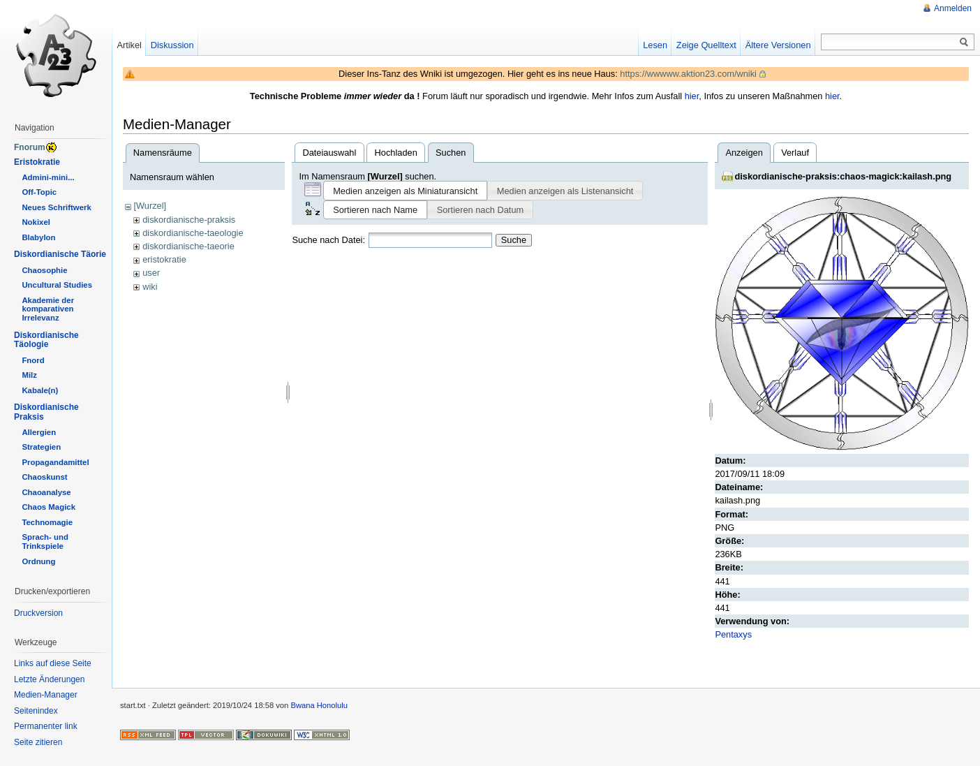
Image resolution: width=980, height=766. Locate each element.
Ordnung (38, 561)
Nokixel (36, 222)
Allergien (39, 432)
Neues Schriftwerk (56, 207)
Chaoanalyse (46, 492)
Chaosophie (44, 270)
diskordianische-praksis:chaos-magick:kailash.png (842, 176)
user (151, 272)
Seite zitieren (38, 742)
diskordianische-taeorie (188, 246)
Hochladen (396, 152)
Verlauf (795, 152)
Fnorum (29, 147)
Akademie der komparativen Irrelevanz (48, 309)
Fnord (33, 360)
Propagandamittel (55, 462)
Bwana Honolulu (318, 705)
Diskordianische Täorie (60, 254)
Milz (29, 375)
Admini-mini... (48, 177)
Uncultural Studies (57, 285)
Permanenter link (45, 726)
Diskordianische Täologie (46, 340)
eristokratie (164, 259)
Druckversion (38, 613)
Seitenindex (36, 711)
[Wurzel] (149, 205)
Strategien (41, 447)
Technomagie (47, 522)
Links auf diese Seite (52, 663)
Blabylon (38, 237)
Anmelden (953, 8)
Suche (513, 240)
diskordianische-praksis (188, 219)
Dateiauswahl (329, 152)
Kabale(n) (40, 390)
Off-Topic (39, 192)
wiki (149, 286)
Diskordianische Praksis (46, 412)
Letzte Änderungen (49, 679)
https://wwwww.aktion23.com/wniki (688, 73)
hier (692, 96)
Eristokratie (37, 162)
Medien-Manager (45, 695)
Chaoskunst (44, 477)
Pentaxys (733, 634)
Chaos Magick (48, 507)
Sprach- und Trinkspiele (45, 541)
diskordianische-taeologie (192, 233)
